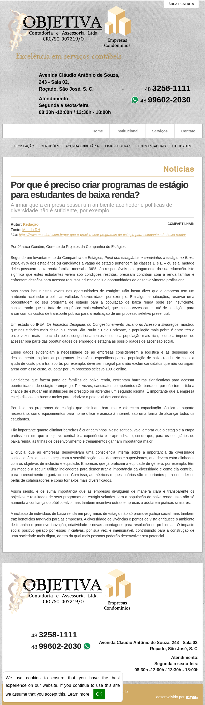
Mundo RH (31, 230)
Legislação (24, 146)
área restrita (181, 4)
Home (97, 131)
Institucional (127, 131)
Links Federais (118, 146)
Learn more (78, 694)
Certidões (50, 146)
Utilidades (181, 146)
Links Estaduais (152, 146)
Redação (30, 224)
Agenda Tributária (82, 146)
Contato (188, 131)
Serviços (160, 131)
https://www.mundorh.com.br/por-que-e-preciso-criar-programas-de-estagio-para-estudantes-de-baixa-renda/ (102, 235)
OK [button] (99, 694)
